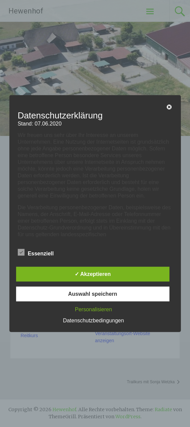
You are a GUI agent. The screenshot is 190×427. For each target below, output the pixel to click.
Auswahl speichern (92, 294)
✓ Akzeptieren (93, 274)
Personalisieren (93, 309)
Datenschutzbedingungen (93, 320)
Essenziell (35, 252)
